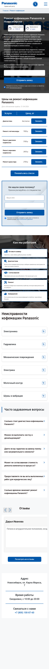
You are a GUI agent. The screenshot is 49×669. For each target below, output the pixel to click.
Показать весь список (24, 173)
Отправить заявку (24, 80)
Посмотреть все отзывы (24, 559)
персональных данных (15, 87)
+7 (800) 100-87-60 (24, 612)
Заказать (38, 121)
